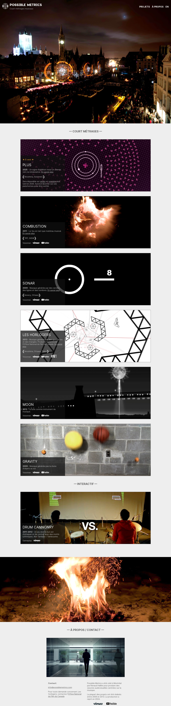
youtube (52, 181)
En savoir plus (47, 172)
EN (167, 6)
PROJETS (144, 6)
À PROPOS (157, 6)
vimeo (43, 181)
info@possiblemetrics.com (60, 687)
